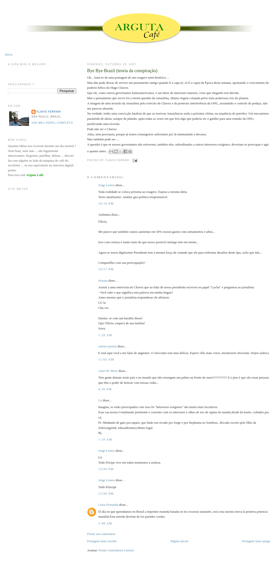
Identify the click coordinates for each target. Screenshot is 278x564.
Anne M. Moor (108, 371)
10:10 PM (106, 203)
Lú (100, 400)
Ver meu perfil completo (52, 122)
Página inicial (179, 541)
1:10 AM (105, 439)
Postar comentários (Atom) (116, 550)
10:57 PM (106, 269)
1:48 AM (105, 523)
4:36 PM (105, 389)
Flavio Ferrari (48, 111)
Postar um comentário (101, 534)
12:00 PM (106, 469)
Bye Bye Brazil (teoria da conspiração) (122, 70)
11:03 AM (106, 359)
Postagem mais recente (102, 541)
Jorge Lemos (106, 185)
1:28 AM (105, 335)
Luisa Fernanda (108, 504)
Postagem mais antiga (256, 541)
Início (8, 54)
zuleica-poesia (107, 346)
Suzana (103, 280)
